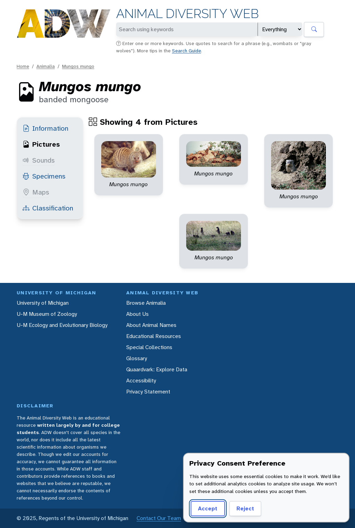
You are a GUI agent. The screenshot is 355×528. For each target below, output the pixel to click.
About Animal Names (151, 325)
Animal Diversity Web (187, 13)
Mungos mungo (78, 66)
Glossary (136, 358)
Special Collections (149, 347)
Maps (36, 192)
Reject (245, 508)
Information (45, 128)
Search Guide (186, 50)
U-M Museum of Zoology (47, 314)
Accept (207, 508)
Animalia (45, 66)
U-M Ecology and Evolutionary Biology (62, 325)
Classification (48, 208)
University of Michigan (43, 302)
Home (23, 66)
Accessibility (141, 380)
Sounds (39, 160)
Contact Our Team (159, 518)
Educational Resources (153, 336)
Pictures (41, 144)
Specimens (44, 176)
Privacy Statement (148, 391)
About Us (137, 314)
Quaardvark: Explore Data (156, 369)
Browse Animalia (146, 302)
